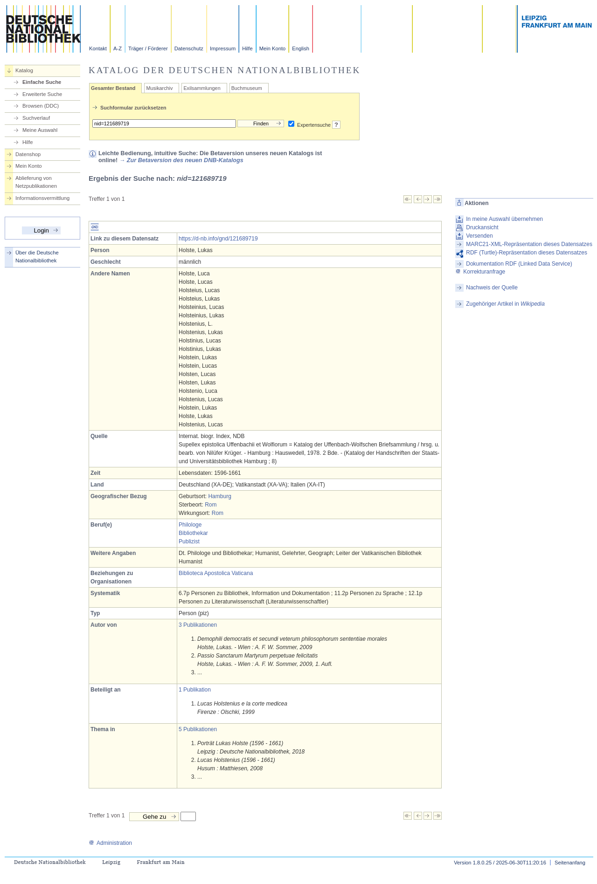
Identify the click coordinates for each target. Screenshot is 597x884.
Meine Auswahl (39, 130)
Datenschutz (188, 48)
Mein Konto (272, 48)
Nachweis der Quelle (492, 287)
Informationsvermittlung (42, 198)
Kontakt (98, 48)
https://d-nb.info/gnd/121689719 (218, 238)
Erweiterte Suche (42, 94)
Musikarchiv (159, 88)
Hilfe (247, 48)
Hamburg (219, 496)
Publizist (189, 541)
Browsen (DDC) (40, 106)
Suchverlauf (36, 118)
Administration (110, 843)
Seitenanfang (570, 862)
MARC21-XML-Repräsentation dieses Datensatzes (529, 244)
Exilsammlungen (201, 88)
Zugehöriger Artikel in (505, 304)
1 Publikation (195, 689)
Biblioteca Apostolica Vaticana (216, 573)
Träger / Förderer (148, 48)
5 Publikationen (198, 729)
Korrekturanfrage (480, 271)
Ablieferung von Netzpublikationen (36, 182)
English (300, 48)
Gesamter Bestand (113, 88)
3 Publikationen (198, 625)
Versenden (479, 236)
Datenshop (28, 154)
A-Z (117, 48)
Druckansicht (482, 227)
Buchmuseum (246, 88)
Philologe (190, 524)
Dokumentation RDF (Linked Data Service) (519, 263)
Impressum (223, 48)
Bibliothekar (193, 533)
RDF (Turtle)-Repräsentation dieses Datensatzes (526, 252)
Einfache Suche (41, 82)
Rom (210, 504)
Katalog (24, 70)
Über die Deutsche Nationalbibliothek (37, 256)
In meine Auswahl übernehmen (504, 219)
